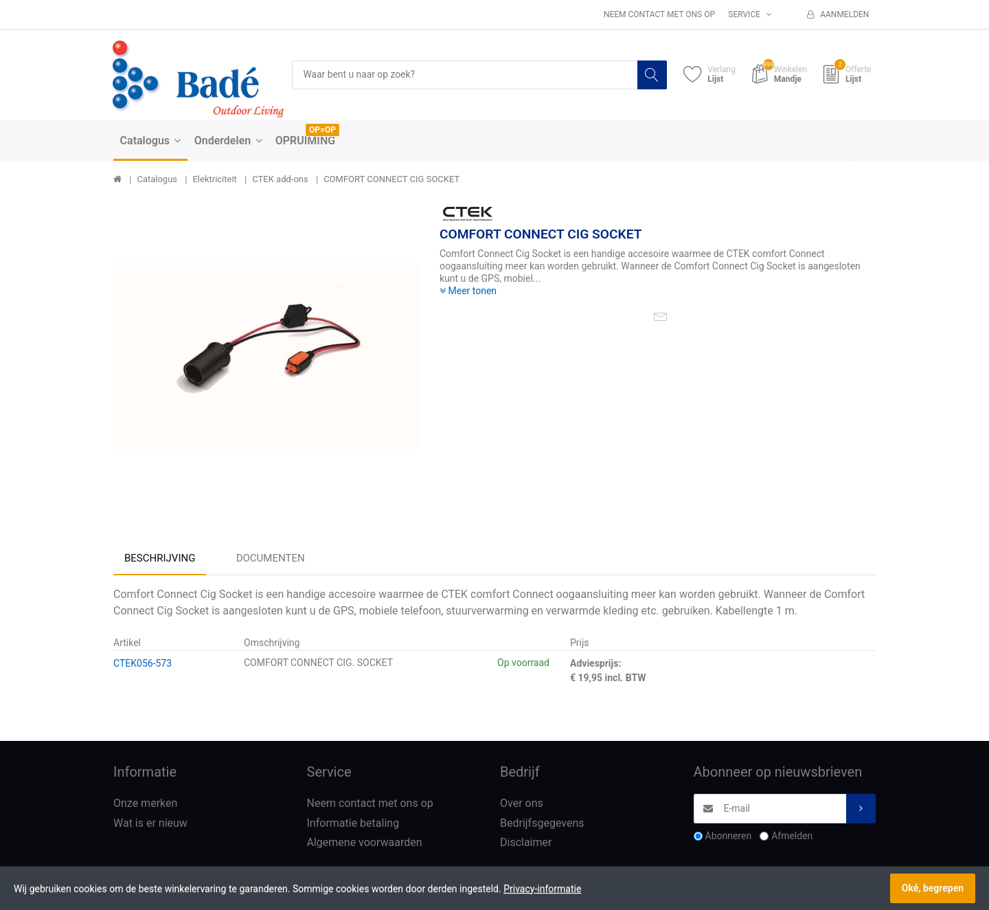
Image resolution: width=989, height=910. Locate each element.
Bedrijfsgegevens (542, 823)
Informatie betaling (353, 823)
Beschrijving (159, 558)
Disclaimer (526, 843)
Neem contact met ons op (659, 14)
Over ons (521, 803)
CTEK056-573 (142, 663)
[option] (266, 356)
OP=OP (322, 130)
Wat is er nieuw (150, 823)
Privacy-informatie (542, 888)
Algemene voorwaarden (364, 843)
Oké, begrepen (933, 888)
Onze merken (145, 803)
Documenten (270, 558)
